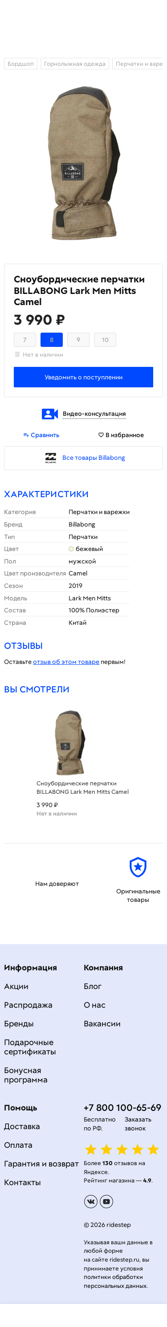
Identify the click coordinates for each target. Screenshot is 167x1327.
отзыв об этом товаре (66, 662)
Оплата (18, 1145)
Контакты (22, 1182)
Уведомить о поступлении (83, 377)
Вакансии (102, 1023)
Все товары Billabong (93, 458)
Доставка (22, 1126)
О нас (95, 1005)
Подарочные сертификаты (30, 1047)
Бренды (19, 1023)
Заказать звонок (138, 1123)
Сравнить (41, 435)
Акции (16, 986)
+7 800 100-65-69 (122, 1108)
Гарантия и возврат (41, 1163)
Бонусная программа (26, 1075)
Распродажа (28, 1005)
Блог (93, 986)
